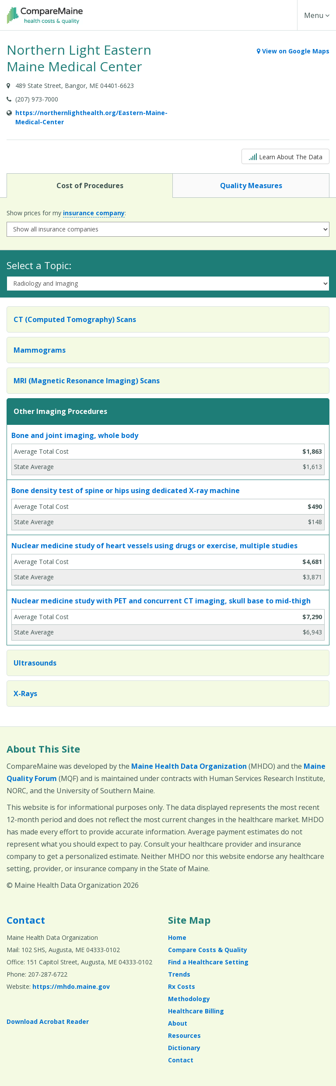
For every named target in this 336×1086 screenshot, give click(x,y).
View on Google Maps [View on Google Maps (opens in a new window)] (293, 51)
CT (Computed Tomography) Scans (75, 319)
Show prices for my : (66, 213)
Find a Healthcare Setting (208, 962)
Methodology (189, 999)
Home (177, 937)
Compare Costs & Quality (207, 950)
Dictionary (184, 1048)
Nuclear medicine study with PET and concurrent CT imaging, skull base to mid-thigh (161, 601)
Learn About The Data (285, 156)
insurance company (94, 213)
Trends (179, 974)
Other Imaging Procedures (60, 411)
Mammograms (40, 350)
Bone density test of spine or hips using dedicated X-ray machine (125, 490)
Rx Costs (181, 986)
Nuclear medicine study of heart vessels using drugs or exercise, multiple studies (154, 545)
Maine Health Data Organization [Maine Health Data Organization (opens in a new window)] (189, 766)
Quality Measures (251, 185)
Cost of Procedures (89, 185)
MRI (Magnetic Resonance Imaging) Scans (87, 380)
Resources (184, 1035)
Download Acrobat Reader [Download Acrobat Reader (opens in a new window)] (48, 1021)
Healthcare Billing (196, 1011)
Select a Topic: (39, 265)
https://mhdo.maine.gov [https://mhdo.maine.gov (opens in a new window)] (71, 986)
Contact (26, 919)
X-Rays (25, 693)
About (177, 1023)
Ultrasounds (35, 663)
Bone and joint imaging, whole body (74, 435)
